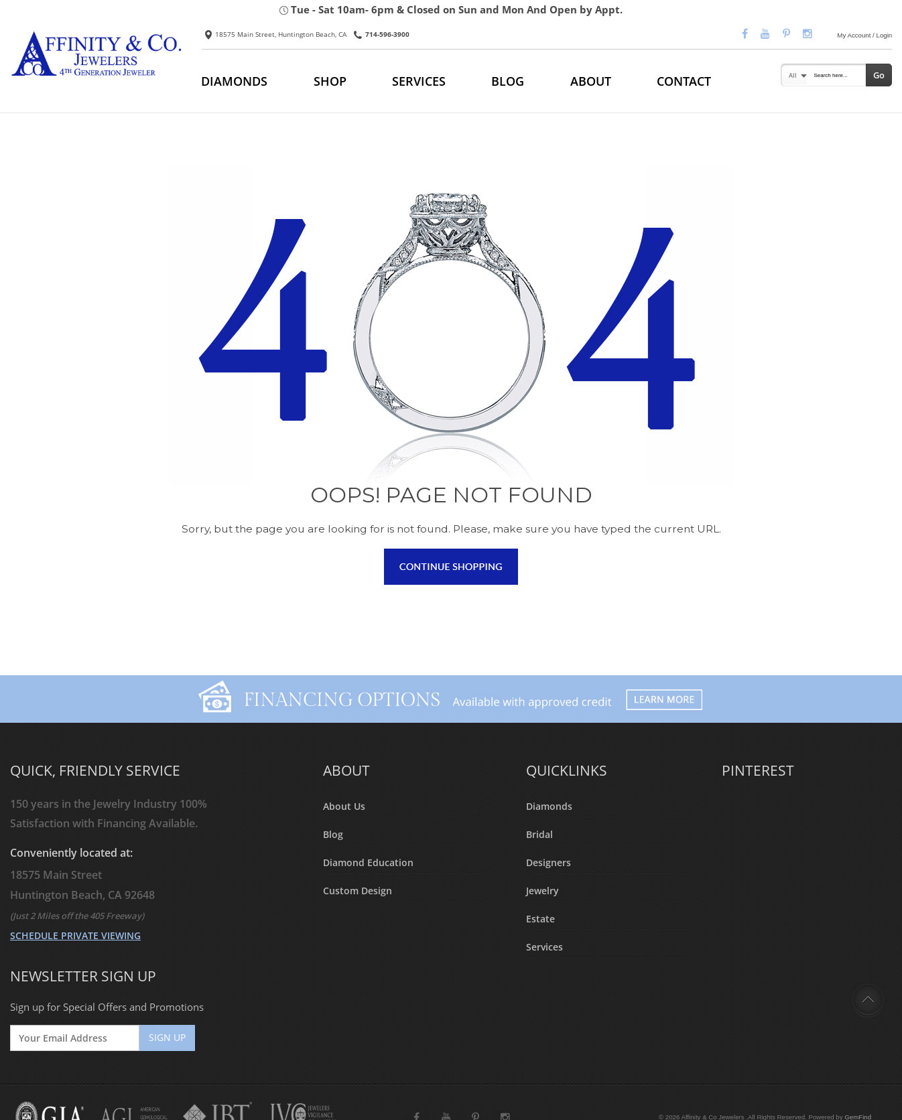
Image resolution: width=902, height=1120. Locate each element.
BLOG (507, 81)
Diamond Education (368, 862)
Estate (540, 918)
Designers (548, 862)
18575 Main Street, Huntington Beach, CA (275, 34)
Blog (333, 834)
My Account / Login (864, 35)
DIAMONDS (234, 81)
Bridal (539, 834)
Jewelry (542, 890)
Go (879, 75)
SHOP (330, 81)
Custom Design (357, 890)
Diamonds (549, 806)
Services (544, 946)
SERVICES (419, 81)
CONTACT (684, 81)
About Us (344, 806)
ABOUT (590, 81)
